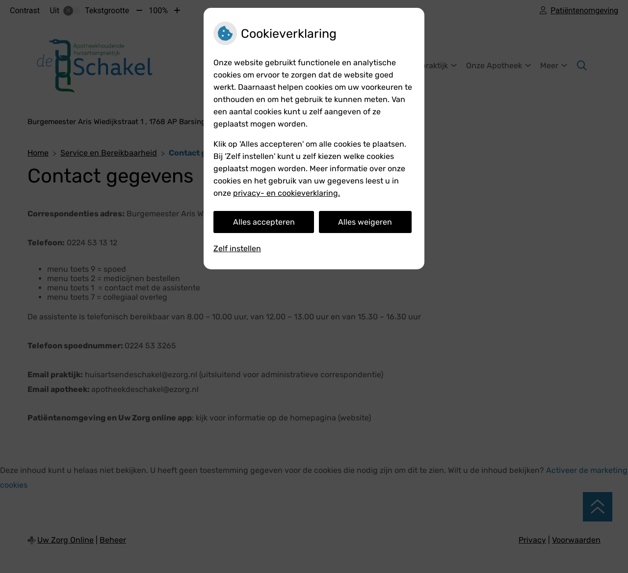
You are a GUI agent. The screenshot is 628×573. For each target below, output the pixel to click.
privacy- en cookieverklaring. (286, 193)
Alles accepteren (264, 222)
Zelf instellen (237, 248)
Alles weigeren (365, 222)
